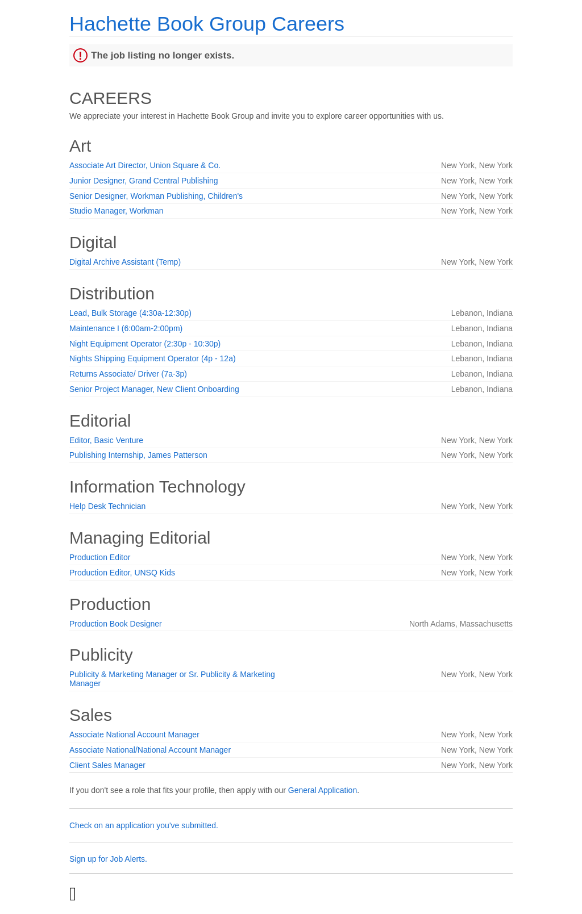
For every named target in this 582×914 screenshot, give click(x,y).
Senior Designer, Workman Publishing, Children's (156, 196)
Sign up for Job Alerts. (108, 858)
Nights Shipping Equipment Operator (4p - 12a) (152, 358)
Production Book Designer (115, 623)
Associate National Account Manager (134, 734)
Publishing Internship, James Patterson (138, 455)
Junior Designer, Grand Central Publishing (143, 180)
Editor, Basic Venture (106, 440)
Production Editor (99, 557)
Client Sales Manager (107, 765)
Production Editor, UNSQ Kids (122, 572)
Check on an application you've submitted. (143, 825)
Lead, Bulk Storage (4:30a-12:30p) (130, 313)
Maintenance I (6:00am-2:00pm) (125, 328)
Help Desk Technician (107, 506)
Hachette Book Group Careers (206, 23)
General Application (322, 790)
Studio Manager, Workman (116, 210)
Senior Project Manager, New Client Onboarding (154, 389)
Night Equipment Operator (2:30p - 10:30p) (145, 343)
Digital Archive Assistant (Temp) (125, 261)
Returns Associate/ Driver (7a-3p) (128, 373)
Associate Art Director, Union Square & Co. (145, 165)
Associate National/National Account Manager (150, 749)
